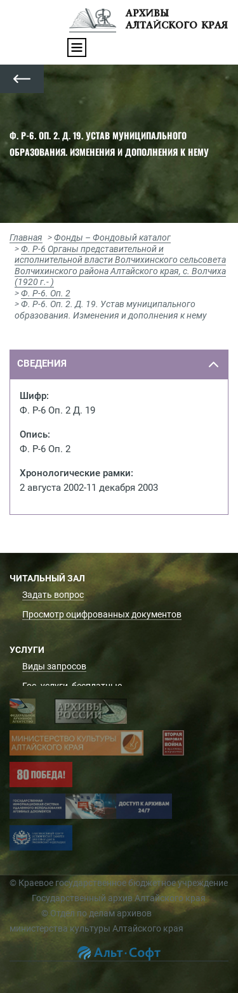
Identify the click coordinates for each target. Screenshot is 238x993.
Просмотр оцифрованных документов (102, 614)
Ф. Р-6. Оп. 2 (45, 293)
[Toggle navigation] (77, 47)
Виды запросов (54, 666)
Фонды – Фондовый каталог (112, 237)
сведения (42, 363)
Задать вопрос (53, 595)
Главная (26, 237)
